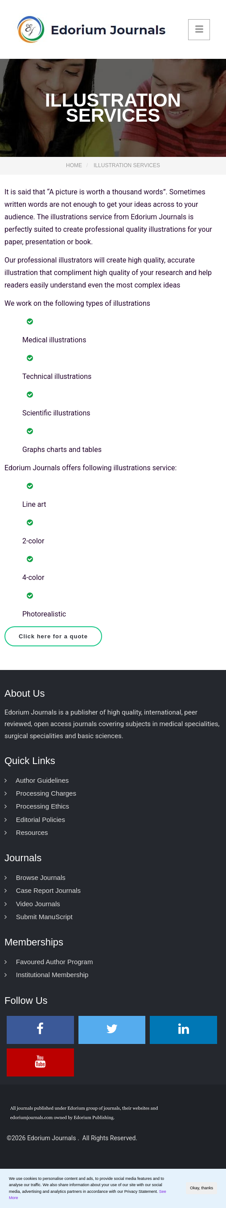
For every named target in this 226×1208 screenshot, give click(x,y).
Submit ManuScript (38, 916)
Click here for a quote (53, 636)
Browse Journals (35, 877)
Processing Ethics (36, 806)
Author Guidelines (36, 780)
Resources (26, 832)
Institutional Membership (46, 974)
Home (74, 165)
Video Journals (32, 904)
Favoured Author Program (48, 962)
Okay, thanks (201, 1188)
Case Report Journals (42, 890)
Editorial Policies (34, 819)
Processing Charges (40, 793)
